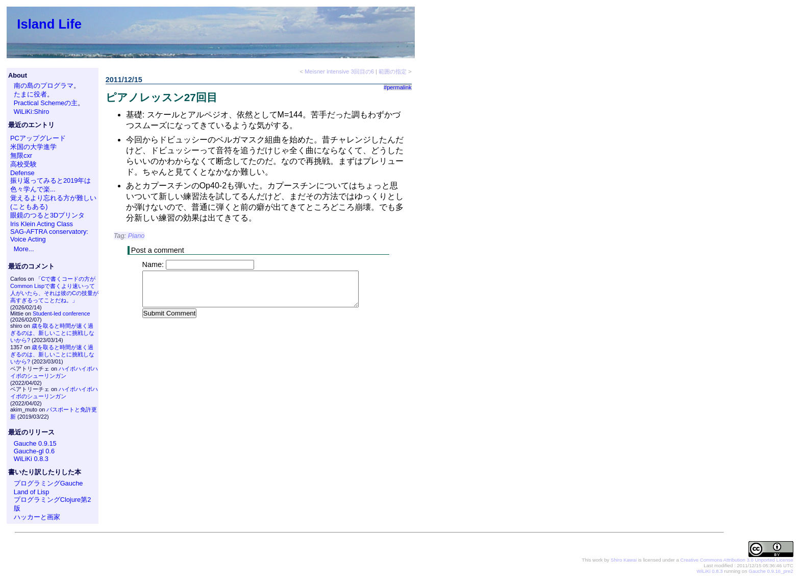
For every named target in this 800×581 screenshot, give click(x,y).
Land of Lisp (31, 492)
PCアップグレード (38, 138)
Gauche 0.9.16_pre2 (770, 571)
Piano (136, 235)
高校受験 (23, 164)
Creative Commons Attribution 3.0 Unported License (736, 560)
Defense (22, 173)
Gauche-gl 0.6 (34, 451)
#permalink (398, 87)
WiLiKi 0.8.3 (31, 459)
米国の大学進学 (33, 147)
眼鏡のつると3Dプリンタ (47, 215)
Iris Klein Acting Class (41, 224)
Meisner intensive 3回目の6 (339, 71)
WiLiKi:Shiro (31, 111)
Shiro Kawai (624, 560)
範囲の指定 (393, 71)
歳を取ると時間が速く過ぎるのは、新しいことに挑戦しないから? (52, 333)
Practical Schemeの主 (46, 103)
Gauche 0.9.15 (35, 443)
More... (24, 249)
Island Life (49, 24)
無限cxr (21, 155)
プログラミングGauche (48, 483)
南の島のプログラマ (43, 85)
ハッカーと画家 (37, 517)
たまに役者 (30, 94)
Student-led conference (61, 313)
